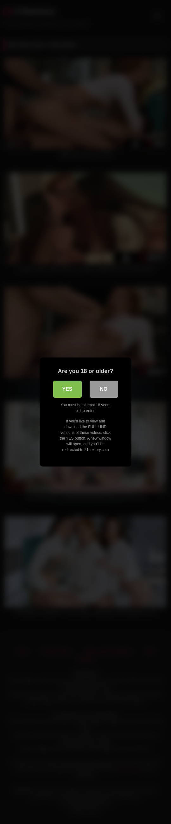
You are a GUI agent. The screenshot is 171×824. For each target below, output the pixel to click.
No (104, 389)
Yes (67, 389)
